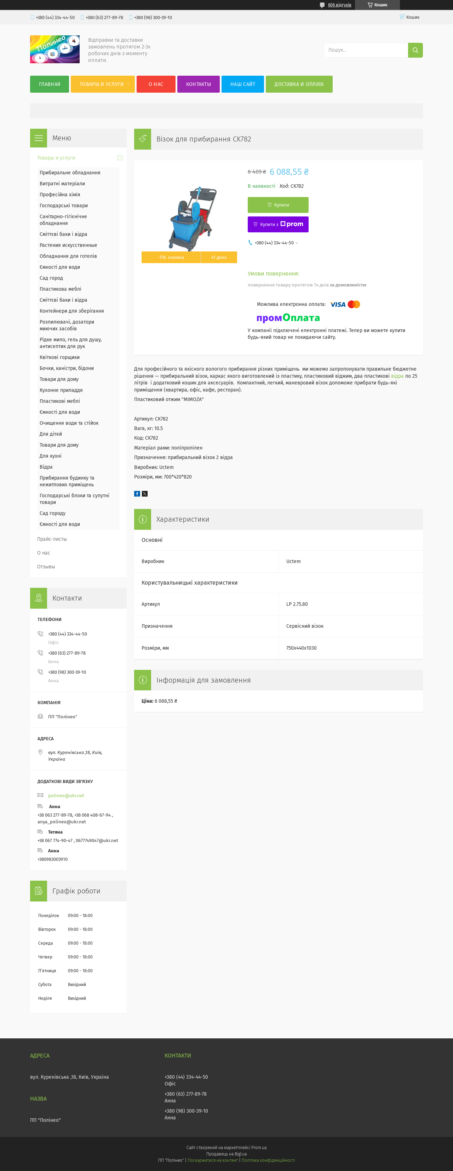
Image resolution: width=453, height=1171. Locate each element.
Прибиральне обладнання (70, 173)
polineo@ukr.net (66, 795)
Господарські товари (64, 206)
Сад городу (52, 513)
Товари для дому (59, 379)
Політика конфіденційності (268, 1160)
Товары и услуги (102, 84)
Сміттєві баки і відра (63, 234)
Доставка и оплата (299, 84)
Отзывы (46, 567)
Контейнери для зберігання (72, 311)
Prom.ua (258, 1147)
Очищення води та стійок (69, 423)
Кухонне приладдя (61, 390)
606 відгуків (339, 4)
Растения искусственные (68, 245)
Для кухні (51, 456)
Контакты (198, 84)
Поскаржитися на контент (212, 1160)
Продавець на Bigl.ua (226, 1154)
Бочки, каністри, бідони (67, 368)
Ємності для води (60, 267)
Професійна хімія (60, 195)
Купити (281, 205)
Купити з (281, 224)
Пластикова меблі (60, 289)
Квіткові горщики (60, 357)
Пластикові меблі (60, 401)
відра (397, 376)
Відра (46, 467)
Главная (49, 84)
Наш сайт (242, 84)
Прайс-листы (52, 539)
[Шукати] (415, 50)
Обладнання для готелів (68, 256)
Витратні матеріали (62, 184)
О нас (156, 84)
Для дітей (51, 434)
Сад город (51, 278)
